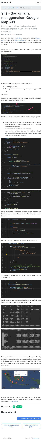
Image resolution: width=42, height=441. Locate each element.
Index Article (11, 8)
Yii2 (17, 8)
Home (4, 8)
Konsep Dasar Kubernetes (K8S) (31, 426)
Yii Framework (35, 438)
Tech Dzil (6, 2)
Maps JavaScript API (21, 40)
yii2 (14, 406)
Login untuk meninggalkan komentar (29, 418)
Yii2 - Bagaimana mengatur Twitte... (11, 426)
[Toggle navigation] (38, 2)
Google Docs (18, 38)
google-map (19, 406)
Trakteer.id (15, 401)
